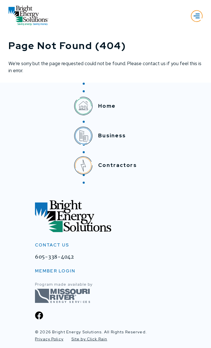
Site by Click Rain (89, 339)
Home (95, 106)
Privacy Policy (49, 339)
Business (100, 136)
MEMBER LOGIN (55, 271)
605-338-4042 (54, 257)
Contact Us (52, 245)
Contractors (105, 165)
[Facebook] (39, 315)
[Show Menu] (197, 16)
